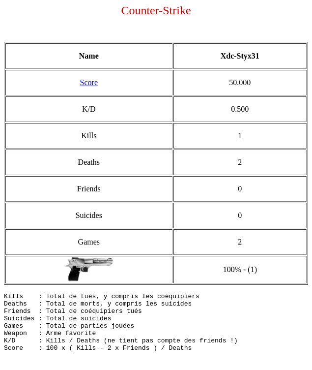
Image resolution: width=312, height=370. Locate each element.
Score (89, 82)
